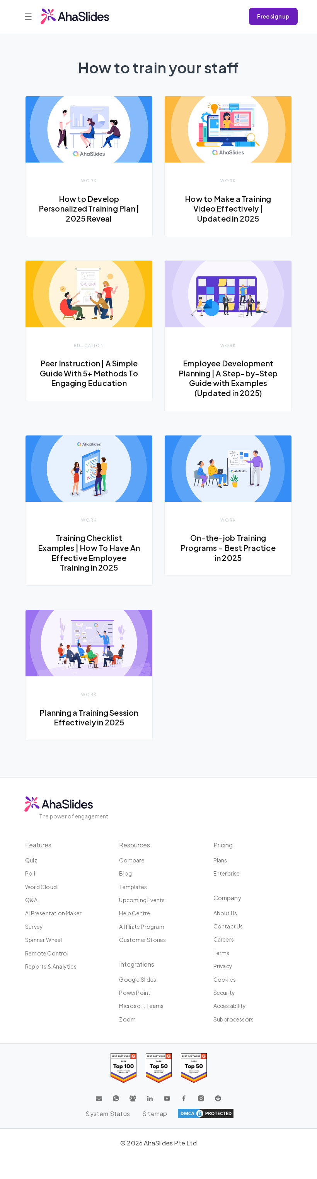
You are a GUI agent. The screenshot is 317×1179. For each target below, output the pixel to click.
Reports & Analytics (51, 966)
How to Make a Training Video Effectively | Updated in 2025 (228, 208)
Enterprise (226, 873)
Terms (221, 952)
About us (225, 913)
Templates (133, 886)
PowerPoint (134, 992)
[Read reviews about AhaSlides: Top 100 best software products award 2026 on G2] (123, 1068)
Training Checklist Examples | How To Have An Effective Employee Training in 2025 (89, 552)
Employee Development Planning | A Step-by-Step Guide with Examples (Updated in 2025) (228, 378)
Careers (223, 939)
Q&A (31, 899)
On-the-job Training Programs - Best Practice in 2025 (228, 547)
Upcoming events (142, 899)
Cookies (224, 979)
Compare (131, 860)
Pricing (223, 845)
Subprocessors (233, 1019)
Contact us (228, 926)
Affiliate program (141, 926)
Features (38, 845)
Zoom (127, 1019)
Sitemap (154, 1114)
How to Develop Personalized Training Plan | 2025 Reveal (89, 208)
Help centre (134, 913)
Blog (125, 873)
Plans (220, 860)
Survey (34, 926)
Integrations (136, 964)
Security (224, 992)
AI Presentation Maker (53, 913)
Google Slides (137, 979)
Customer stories (142, 939)
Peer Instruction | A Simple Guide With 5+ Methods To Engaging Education (89, 373)
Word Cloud (41, 886)
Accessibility (229, 1005)
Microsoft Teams (141, 1005)
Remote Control (46, 953)
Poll (30, 873)
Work (89, 180)
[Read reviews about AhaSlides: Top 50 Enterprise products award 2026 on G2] (194, 1068)
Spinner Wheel (43, 939)
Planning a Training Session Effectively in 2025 (88, 717)
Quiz (31, 860)
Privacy (222, 965)
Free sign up (273, 16)
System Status (107, 1114)
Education (89, 345)
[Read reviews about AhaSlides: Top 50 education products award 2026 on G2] (159, 1068)
